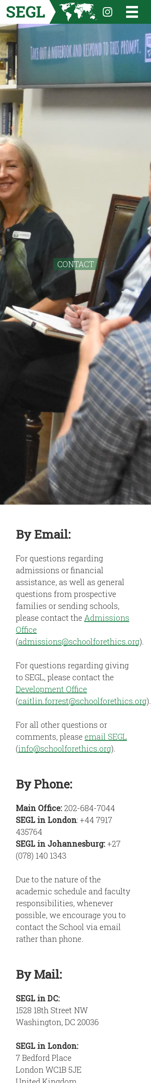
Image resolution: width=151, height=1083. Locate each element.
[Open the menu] (127, 12)
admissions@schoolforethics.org (79, 641)
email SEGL (106, 736)
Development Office (51, 689)
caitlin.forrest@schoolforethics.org (82, 701)
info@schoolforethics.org (64, 748)
